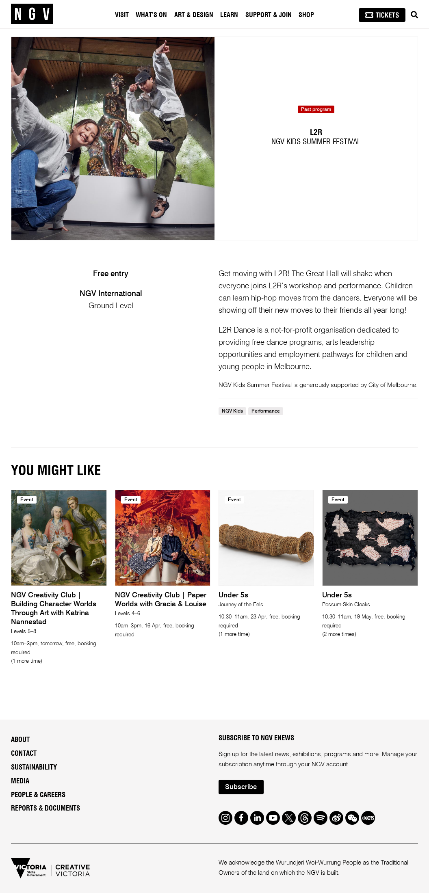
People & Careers (38, 795)
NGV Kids (232, 411)
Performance (265, 411)
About (20, 740)
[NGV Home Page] (32, 14)
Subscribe (241, 787)
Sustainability (34, 767)
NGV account (330, 764)
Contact (24, 753)
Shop (306, 15)
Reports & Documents (45, 808)
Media (20, 781)
